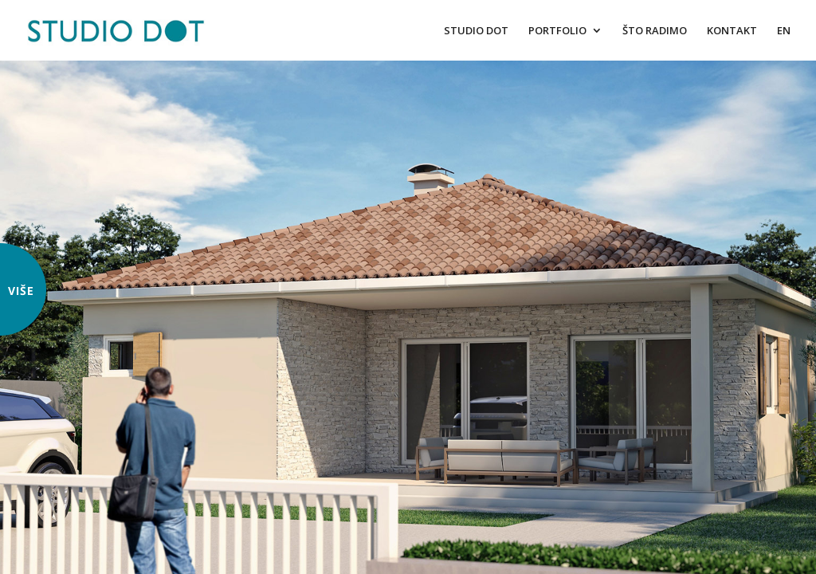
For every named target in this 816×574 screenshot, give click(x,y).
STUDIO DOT (476, 31)
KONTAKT (732, 31)
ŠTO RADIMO (654, 31)
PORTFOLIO (557, 31)
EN (783, 31)
